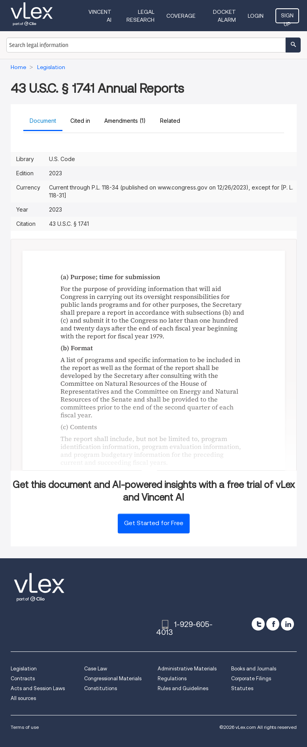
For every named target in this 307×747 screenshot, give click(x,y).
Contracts (23, 678)
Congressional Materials (112, 678)
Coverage (181, 16)
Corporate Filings (251, 678)
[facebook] (272, 624)
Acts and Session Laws (38, 688)
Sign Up (287, 17)
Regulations (172, 678)
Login (256, 16)
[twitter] (258, 624)
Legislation (24, 669)
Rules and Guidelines (183, 688)
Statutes (242, 688)
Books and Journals (253, 669)
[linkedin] (287, 624)
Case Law (95, 669)
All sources (23, 698)
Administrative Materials (187, 669)
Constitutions (100, 688)
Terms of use (25, 727)
